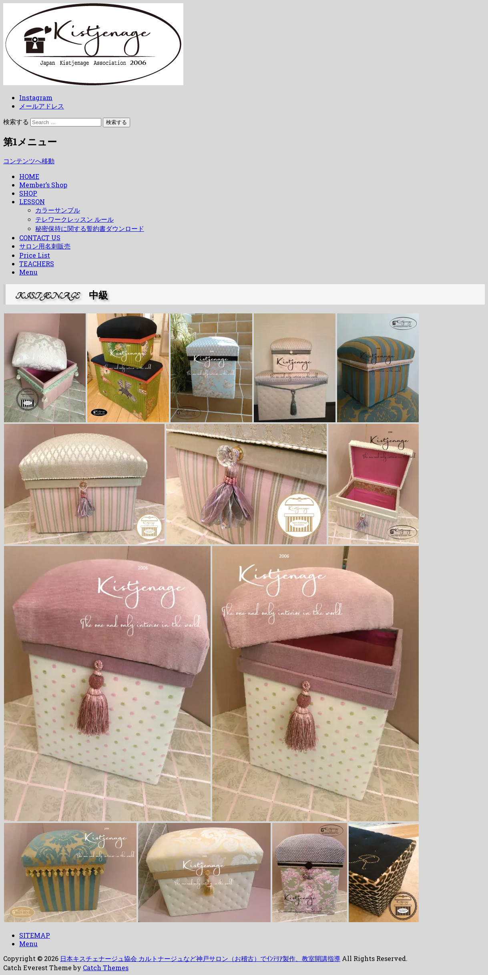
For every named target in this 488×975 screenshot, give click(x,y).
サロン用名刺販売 (44, 246)
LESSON (32, 201)
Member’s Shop (43, 185)
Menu (28, 272)
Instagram (35, 97)
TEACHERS (36, 263)
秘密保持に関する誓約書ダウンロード (89, 228)
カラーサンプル (57, 210)
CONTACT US (39, 237)
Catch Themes (106, 967)
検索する (16, 121)
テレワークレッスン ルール (74, 219)
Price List (34, 255)
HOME (29, 176)
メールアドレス (41, 106)
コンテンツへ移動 (28, 160)
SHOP (28, 193)
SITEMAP (34, 935)
